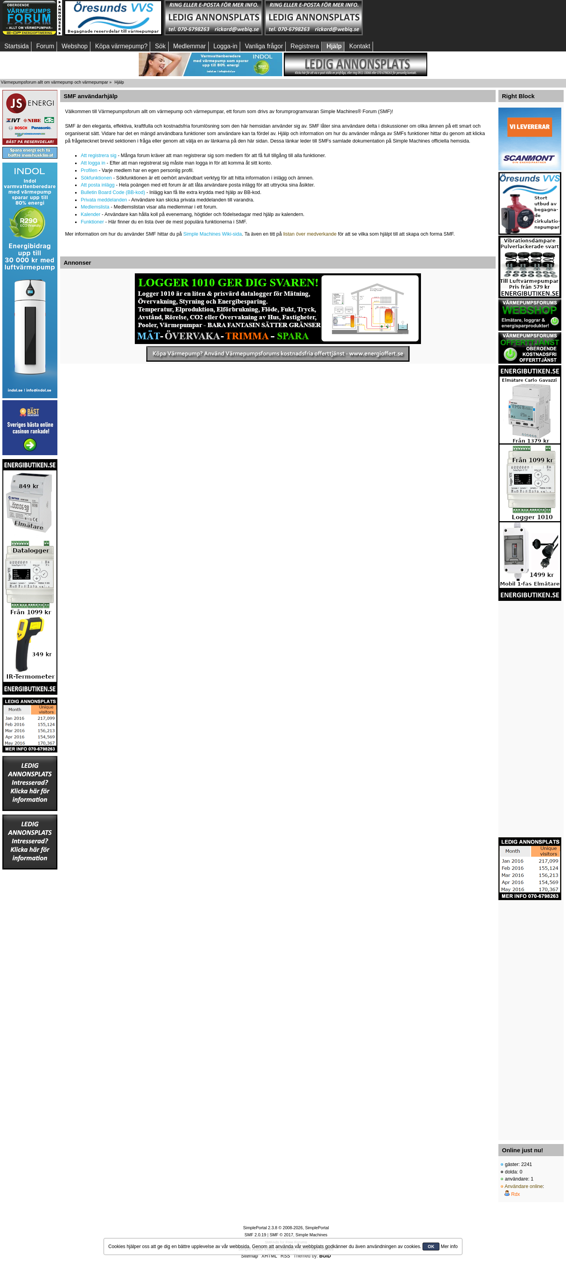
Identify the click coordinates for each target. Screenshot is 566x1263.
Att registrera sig (98, 155)
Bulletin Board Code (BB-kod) (113, 192)
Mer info (449, 1246)
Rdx (515, 1194)
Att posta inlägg (97, 185)
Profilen (89, 170)
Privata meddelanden (104, 200)
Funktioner (92, 222)
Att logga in (93, 163)
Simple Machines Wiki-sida (212, 234)
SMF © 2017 (281, 1234)
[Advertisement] (414, 17)
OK (431, 1246)
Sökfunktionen (96, 178)
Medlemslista (95, 207)
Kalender (90, 214)
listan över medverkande (309, 234)
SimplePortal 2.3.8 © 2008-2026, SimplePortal (286, 1227)
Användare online (524, 1186)
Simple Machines (311, 1234)
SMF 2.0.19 (255, 1234)
